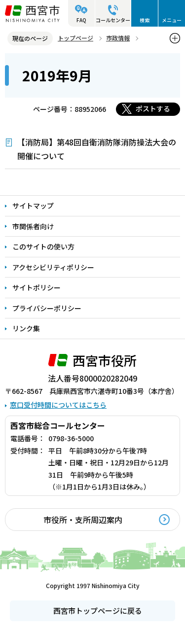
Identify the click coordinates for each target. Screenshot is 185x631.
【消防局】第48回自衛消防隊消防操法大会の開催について (96, 149)
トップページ (75, 38)
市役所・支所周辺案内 (82, 520)
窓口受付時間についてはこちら (58, 405)
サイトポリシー (36, 287)
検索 (144, 20)
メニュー (172, 20)
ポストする (153, 108)
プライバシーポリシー (46, 308)
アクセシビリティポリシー (53, 267)
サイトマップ (33, 205)
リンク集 (26, 328)
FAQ (81, 20)
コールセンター (113, 20)
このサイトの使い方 (43, 246)
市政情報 (118, 38)
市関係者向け (33, 226)
